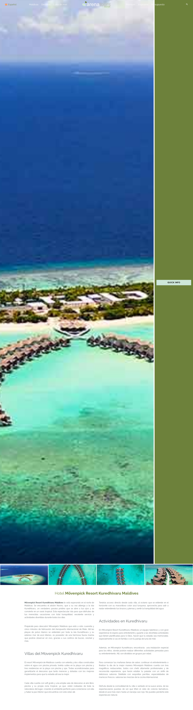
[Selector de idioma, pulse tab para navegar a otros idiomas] (14, 4)
